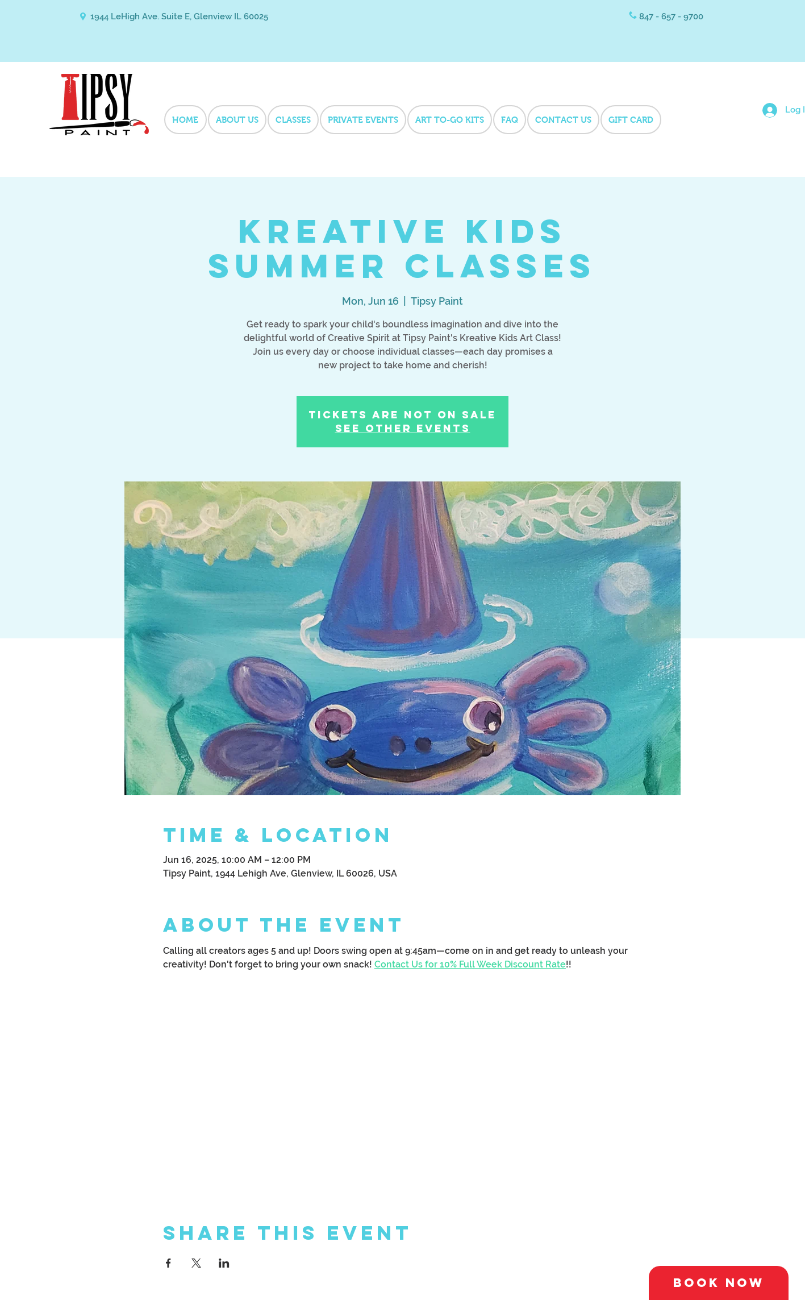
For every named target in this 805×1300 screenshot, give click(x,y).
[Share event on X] (196, 1263)
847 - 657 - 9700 (671, 16)
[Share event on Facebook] (168, 1263)
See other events (402, 428)
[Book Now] (719, 1283)
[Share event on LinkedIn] (224, 1263)
